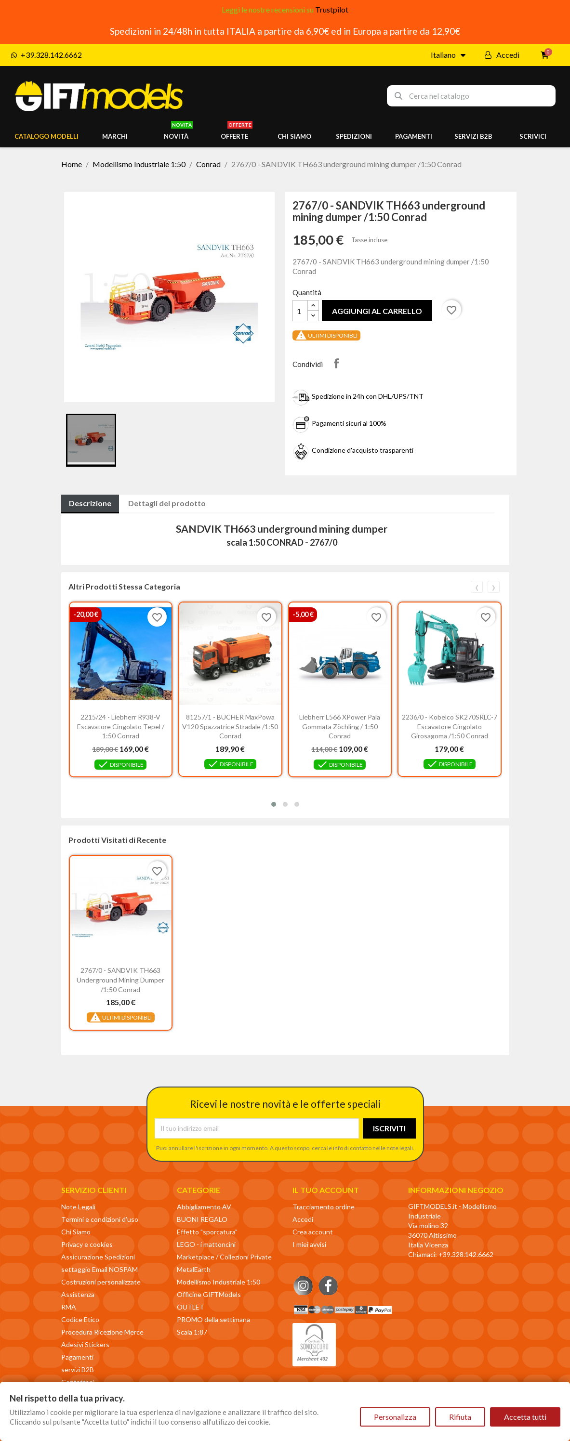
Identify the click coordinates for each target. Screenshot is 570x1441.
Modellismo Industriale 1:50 (218, 1282)
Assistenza (77, 1294)
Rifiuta (460, 1416)
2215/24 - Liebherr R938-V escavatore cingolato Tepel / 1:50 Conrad (120, 726)
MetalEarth (194, 1269)
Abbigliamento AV (204, 1207)
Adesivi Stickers (85, 1344)
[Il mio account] (502, 55)
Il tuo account (325, 1189)
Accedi (302, 1219)
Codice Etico (80, 1319)
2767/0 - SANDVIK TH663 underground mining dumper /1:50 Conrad (120, 980)
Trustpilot (331, 9)
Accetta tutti (525, 1416)
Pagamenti (77, 1357)
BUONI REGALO (202, 1219)
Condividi (336, 363)
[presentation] (477, 587)
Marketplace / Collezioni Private (224, 1257)
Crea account (312, 1232)
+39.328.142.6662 (465, 1254)
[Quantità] (300, 310)
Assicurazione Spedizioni (98, 1257)
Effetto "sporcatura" (207, 1232)
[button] (273, 804)
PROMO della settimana (213, 1319)
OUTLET (190, 1307)
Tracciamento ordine (323, 1207)
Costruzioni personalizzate (101, 1282)
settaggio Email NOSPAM (99, 1269)
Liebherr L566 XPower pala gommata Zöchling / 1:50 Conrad (339, 726)
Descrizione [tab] (90, 503)
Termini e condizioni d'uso (99, 1219)
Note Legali (78, 1207)
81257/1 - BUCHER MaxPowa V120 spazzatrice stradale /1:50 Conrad (230, 726)
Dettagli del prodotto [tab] (167, 503)
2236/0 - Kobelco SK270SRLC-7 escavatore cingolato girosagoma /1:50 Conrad (449, 726)
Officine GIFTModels (209, 1294)
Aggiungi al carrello (377, 310)
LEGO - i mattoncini (206, 1244)
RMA (68, 1307)
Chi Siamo (76, 1232)
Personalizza (395, 1416)
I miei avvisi (309, 1244)
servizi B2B (77, 1369)
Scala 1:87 (192, 1332)
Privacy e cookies (87, 1244)
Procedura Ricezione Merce (102, 1332)
